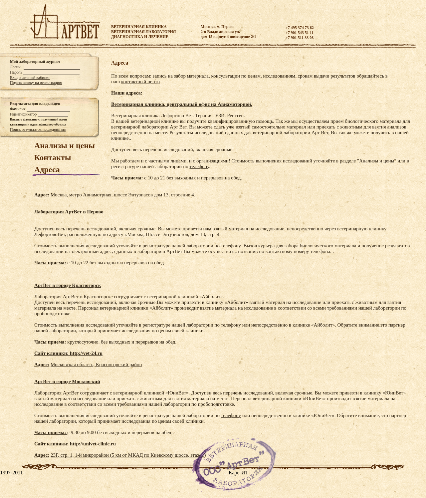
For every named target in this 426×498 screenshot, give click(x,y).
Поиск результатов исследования (38, 129)
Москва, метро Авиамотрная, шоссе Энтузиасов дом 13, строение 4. (123, 194)
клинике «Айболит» (314, 325)
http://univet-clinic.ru (93, 443)
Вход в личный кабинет (30, 77)
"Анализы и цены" (376, 160)
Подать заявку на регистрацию (36, 82)
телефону (199, 166)
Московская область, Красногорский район (96, 364)
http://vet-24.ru (86, 353)
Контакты (52, 157)
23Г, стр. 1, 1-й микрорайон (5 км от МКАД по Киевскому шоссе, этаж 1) (128, 455)
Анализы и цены (64, 145)
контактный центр (140, 81)
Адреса (47, 169)
